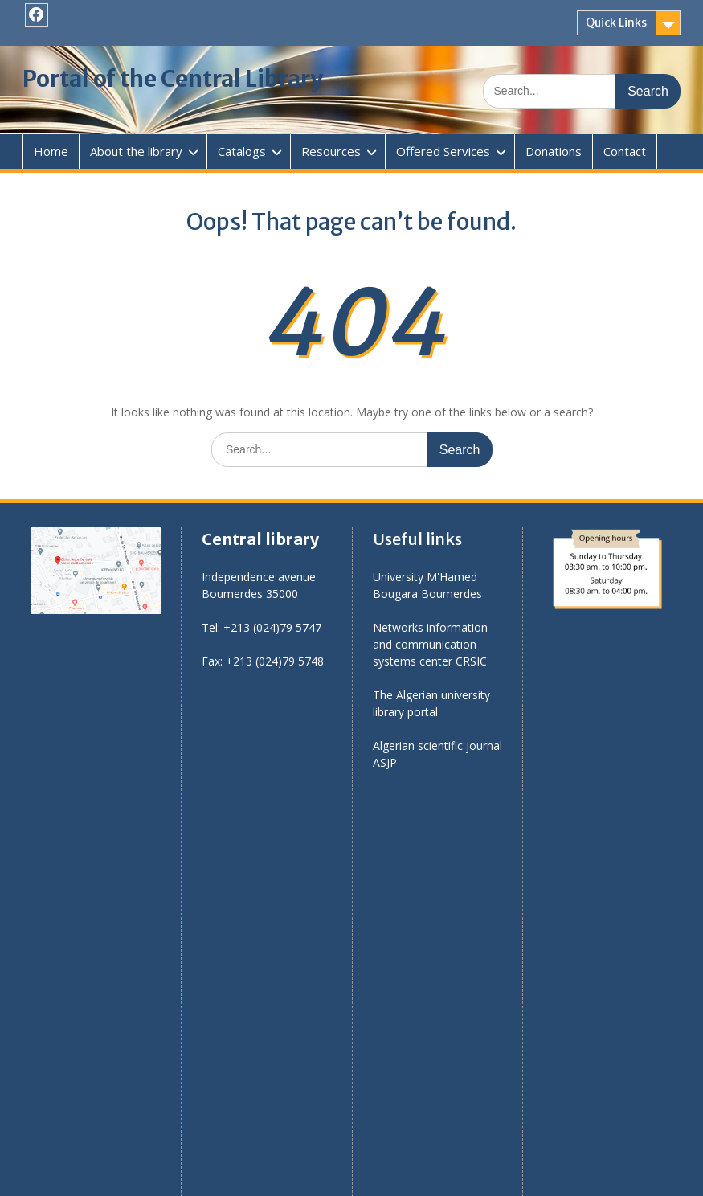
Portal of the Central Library (172, 78)
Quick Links (616, 22)
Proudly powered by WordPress (262, 1175)
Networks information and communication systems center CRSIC (430, 644)
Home (51, 151)
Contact (624, 151)
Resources (331, 151)
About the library (136, 151)
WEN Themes (486, 1175)
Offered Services (443, 151)
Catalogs (242, 151)
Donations (553, 151)
